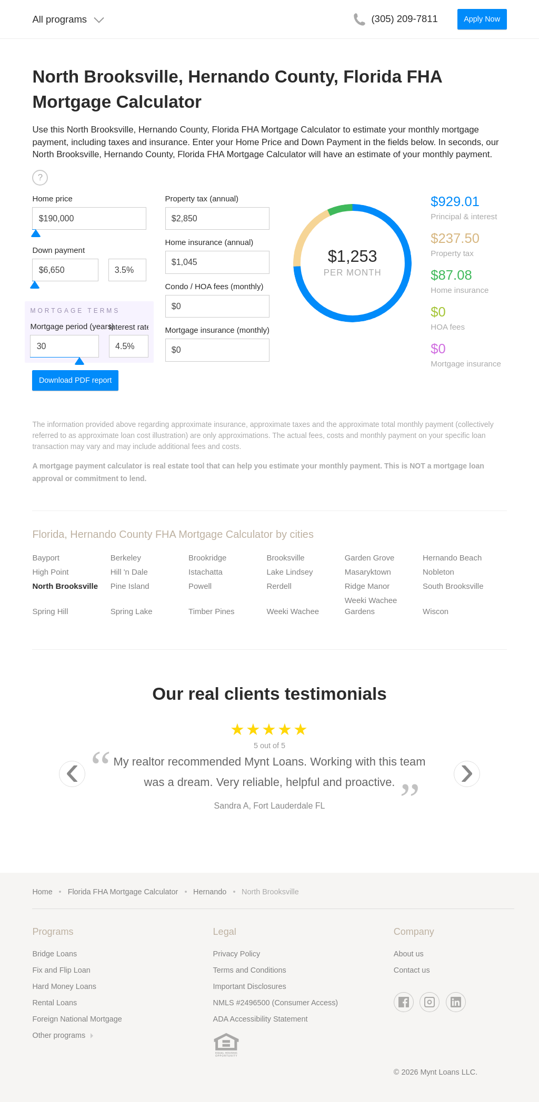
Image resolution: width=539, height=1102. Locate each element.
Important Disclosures (249, 986)
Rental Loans (54, 1002)
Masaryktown (368, 571)
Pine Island (130, 585)
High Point (50, 571)
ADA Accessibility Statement (260, 1019)
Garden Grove (370, 557)
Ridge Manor (367, 585)
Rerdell (278, 585)
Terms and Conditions (249, 970)
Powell (200, 585)
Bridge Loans (54, 954)
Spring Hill (50, 611)
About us (409, 954)
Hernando (209, 891)
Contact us (412, 970)
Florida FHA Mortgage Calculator (123, 891)
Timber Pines (211, 611)
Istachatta (205, 571)
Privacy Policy (237, 954)
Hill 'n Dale (129, 571)
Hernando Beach (452, 557)
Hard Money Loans (64, 986)
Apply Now (482, 19)
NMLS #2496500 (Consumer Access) (275, 1002)
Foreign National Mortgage (77, 1019)
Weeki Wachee (292, 611)
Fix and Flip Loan (61, 970)
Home (42, 891)
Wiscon (435, 611)
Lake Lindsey (289, 571)
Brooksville (285, 557)
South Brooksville (453, 585)
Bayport (45, 557)
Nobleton (438, 571)
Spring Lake (132, 611)
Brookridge (207, 557)
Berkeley (126, 557)
